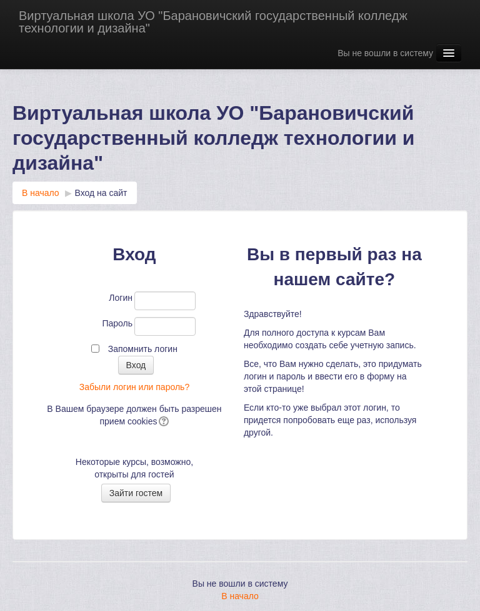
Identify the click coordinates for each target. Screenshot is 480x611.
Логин (120, 298)
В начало (40, 193)
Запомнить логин (143, 349)
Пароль (117, 323)
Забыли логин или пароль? (134, 387)
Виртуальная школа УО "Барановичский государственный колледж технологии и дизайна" (213, 22)
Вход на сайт (101, 193)
